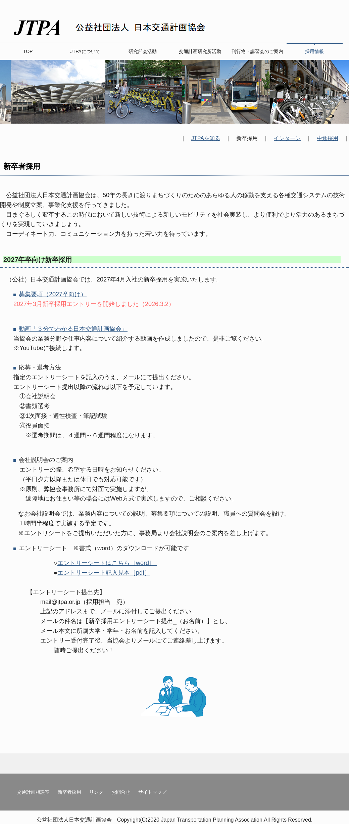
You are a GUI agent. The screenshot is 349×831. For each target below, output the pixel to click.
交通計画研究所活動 (200, 51)
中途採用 (327, 138)
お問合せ (120, 792)
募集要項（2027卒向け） (53, 294)
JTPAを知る (205, 138)
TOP (28, 51)
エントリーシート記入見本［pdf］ (103, 572)
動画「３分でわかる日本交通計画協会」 (73, 328)
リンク (96, 792)
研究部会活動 (143, 51)
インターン (287, 138)
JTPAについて (85, 51)
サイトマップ (152, 792)
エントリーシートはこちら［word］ (107, 563)
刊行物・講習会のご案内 (257, 51)
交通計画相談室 (33, 792)
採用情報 (314, 51)
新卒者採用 (69, 792)
